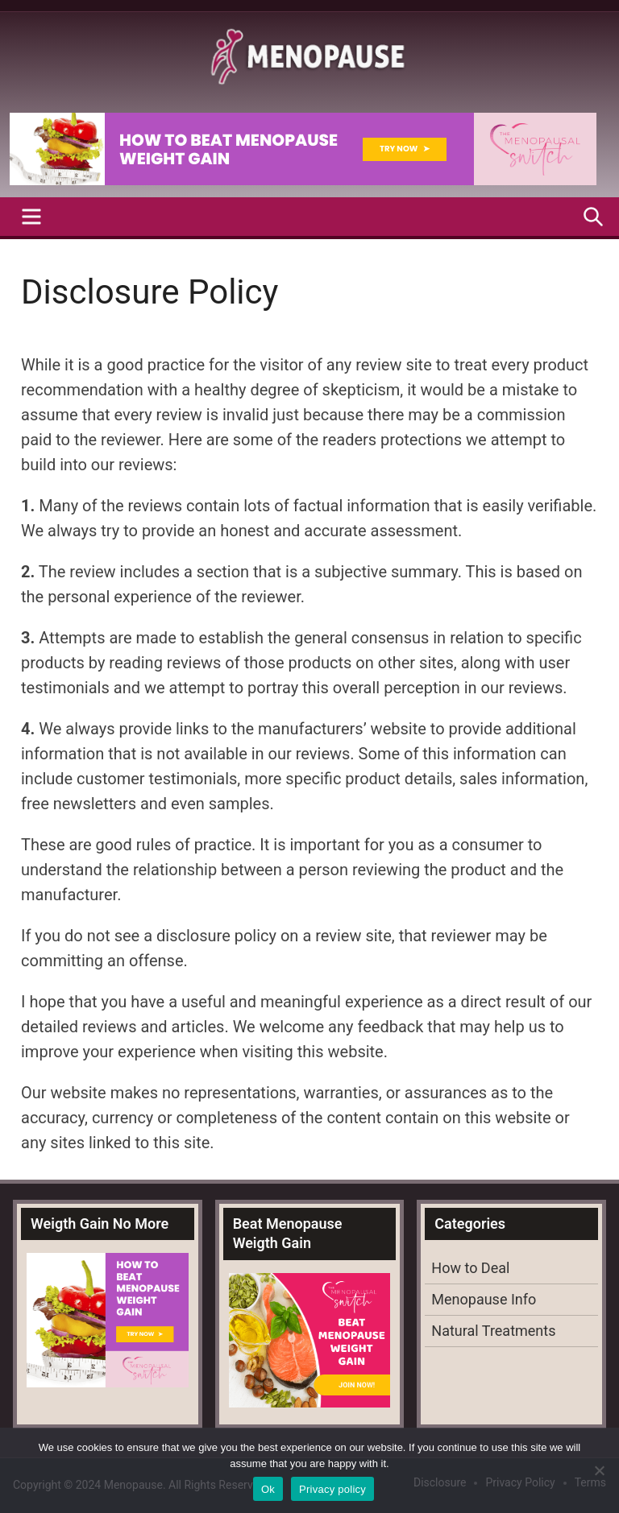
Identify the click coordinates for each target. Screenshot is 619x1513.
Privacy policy (332, 1489)
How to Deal (470, 1267)
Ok (268, 1489)
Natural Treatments (493, 1330)
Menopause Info (483, 1299)
